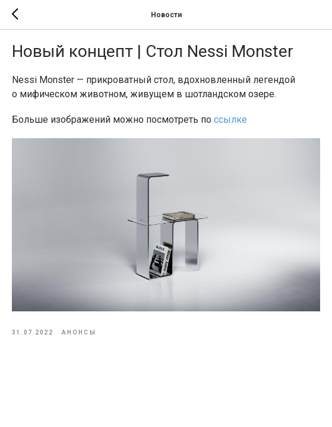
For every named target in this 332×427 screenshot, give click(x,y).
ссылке (230, 119)
